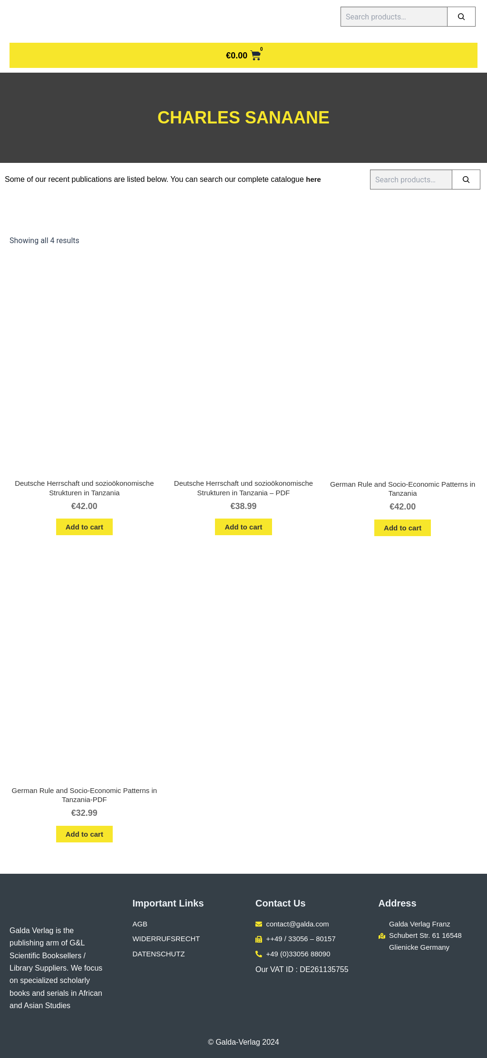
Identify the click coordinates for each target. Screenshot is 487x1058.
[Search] (461, 17)
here (314, 179)
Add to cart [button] (84, 529)
